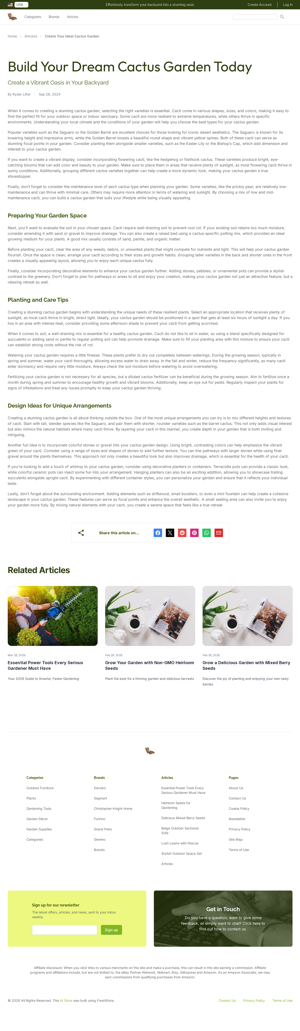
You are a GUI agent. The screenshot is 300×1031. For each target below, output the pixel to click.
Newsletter (237, 819)
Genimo (99, 839)
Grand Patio (103, 829)
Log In (288, 5)
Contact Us (237, 798)
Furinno (99, 819)
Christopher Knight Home (113, 808)
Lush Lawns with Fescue (179, 843)
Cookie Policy (239, 808)
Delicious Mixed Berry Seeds (183, 818)
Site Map (236, 839)
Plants (31, 798)
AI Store (66, 1000)
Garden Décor (37, 819)
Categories (33, 17)
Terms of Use (239, 850)
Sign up (111, 930)
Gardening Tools (38, 808)
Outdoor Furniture (40, 788)
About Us (236, 788)
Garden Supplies (39, 829)
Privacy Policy (239, 829)
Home (12, 36)
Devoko (100, 788)
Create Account (260, 5)
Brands (54, 17)
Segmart (100, 798)
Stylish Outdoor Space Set (181, 853)
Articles (72, 17)
